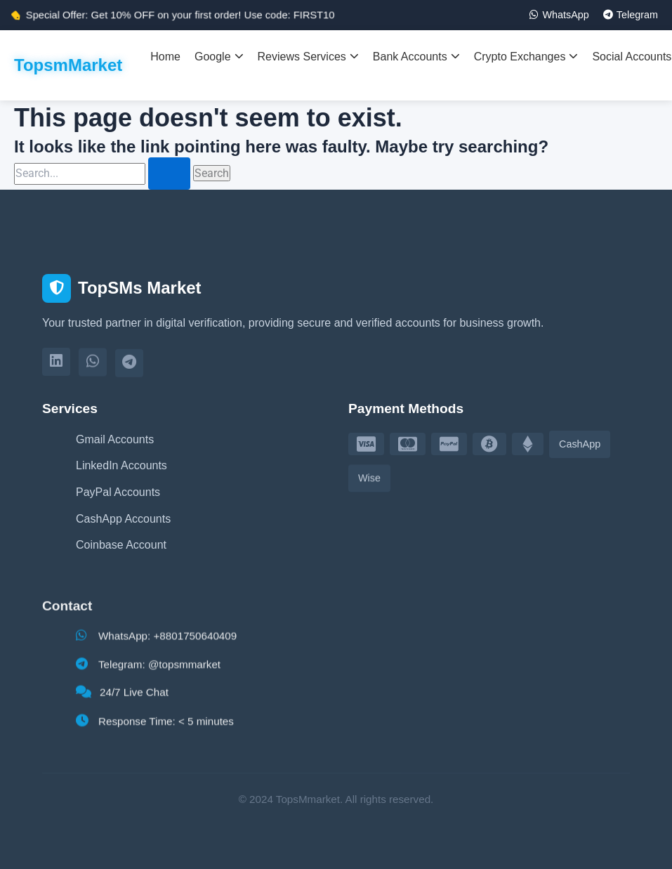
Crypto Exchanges (526, 57)
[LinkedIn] (56, 365)
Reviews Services (308, 57)
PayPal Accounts (118, 493)
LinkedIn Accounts (121, 466)
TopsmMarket (68, 64)
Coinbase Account (121, 550)
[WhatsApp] (93, 367)
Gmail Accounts (115, 440)
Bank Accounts (416, 57)
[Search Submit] (169, 173)
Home (165, 57)
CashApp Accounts (123, 520)
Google (219, 57)
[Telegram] (129, 369)
